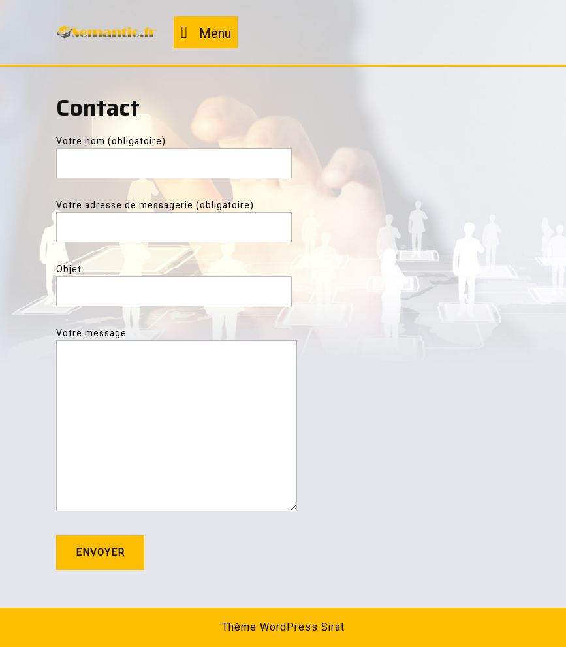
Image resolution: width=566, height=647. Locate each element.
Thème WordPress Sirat (283, 627)
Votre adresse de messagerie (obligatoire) (174, 216)
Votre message (176, 425)
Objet (174, 280)
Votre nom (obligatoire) (174, 152)
